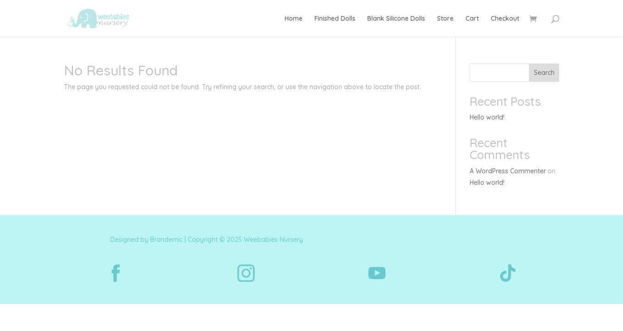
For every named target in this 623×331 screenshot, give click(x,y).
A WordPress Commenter (508, 171)
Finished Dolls (334, 19)
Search (544, 72)
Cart (472, 19)
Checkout (505, 19)
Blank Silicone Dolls (396, 19)
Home (294, 19)
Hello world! (487, 117)
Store (445, 19)
